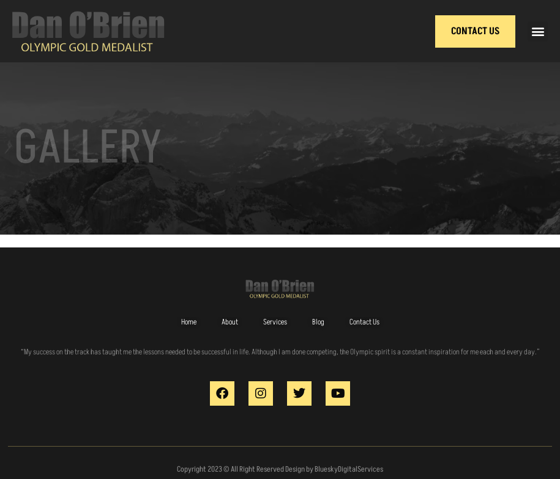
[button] (538, 31)
